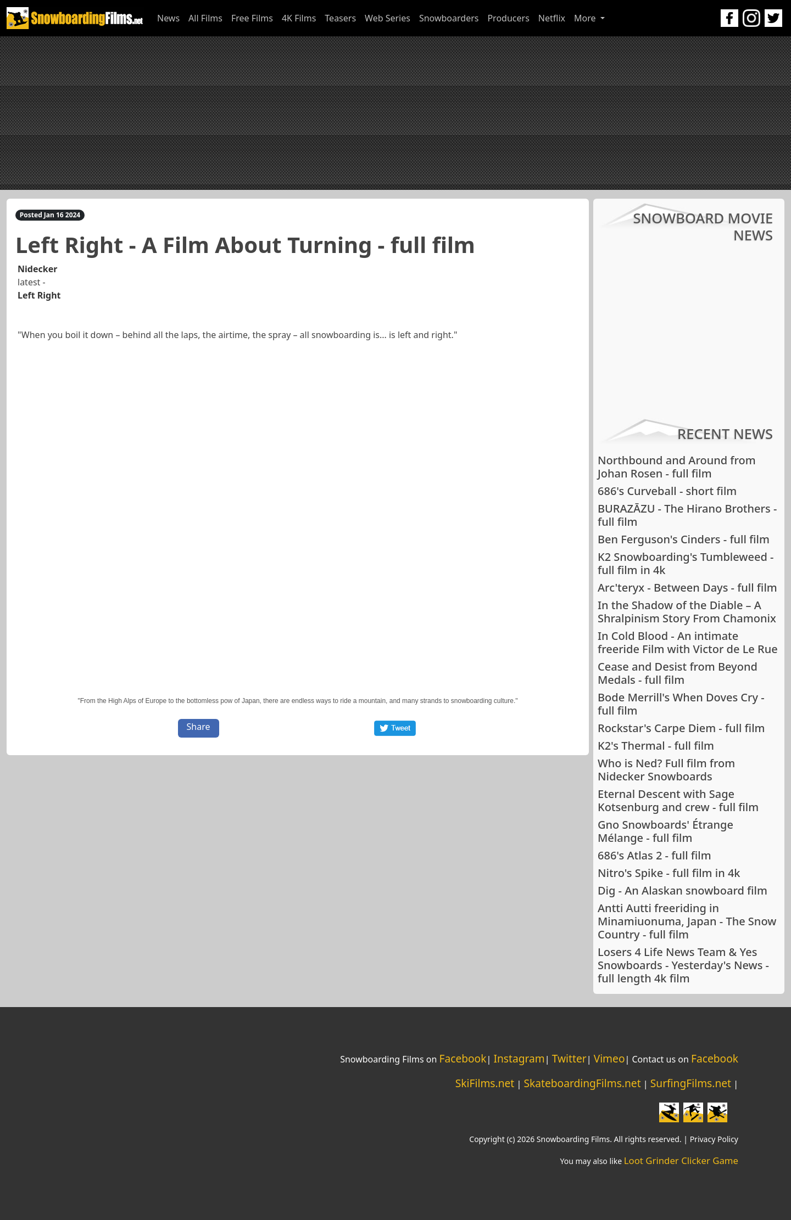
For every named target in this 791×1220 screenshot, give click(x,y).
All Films (205, 18)
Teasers (340, 18)
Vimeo (609, 1058)
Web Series (387, 18)
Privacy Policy (714, 1139)
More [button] (586, 18)
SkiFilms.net (484, 1083)
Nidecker (37, 269)
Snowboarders (449, 18)
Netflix (551, 18)
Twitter (569, 1058)
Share (198, 727)
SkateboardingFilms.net (581, 1083)
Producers (508, 18)
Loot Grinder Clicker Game (681, 1160)
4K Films (299, 18)
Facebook (462, 1058)
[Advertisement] (395, 113)
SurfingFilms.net (690, 1083)
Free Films (252, 18)
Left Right (39, 295)
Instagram (518, 1058)
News (168, 18)
